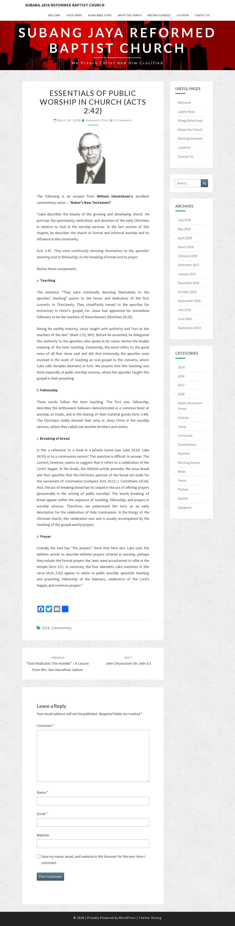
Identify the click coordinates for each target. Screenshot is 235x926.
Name (42, 792)
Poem (182, 480)
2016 (181, 376)
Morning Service (189, 462)
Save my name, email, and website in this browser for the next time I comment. (93, 859)
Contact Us (202, 15)
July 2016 (184, 310)
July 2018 (184, 220)
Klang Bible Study (100, 15)
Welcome (54, 15)
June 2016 (185, 319)
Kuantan (184, 453)
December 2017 (188, 265)
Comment (45, 725)
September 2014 (189, 328)
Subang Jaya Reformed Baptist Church (65, 5)
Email (42, 813)
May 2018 (184, 229)
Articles (183, 418)
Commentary (61, 627)
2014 (181, 367)
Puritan (183, 489)
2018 (45, 627)
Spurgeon (184, 507)
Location (183, 15)
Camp (182, 426)
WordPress (127, 918)
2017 (181, 385)
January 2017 (187, 274)
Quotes (183, 498)
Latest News (74, 15)
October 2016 (187, 292)
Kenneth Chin (97, 120)
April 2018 (185, 238)
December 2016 (188, 283)
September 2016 (189, 301)
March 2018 (186, 247)
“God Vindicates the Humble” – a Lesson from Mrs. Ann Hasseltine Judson (57, 664)
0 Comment (123, 120)
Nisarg (156, 918)
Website (43, 835)
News (181, 471)
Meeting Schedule (159, 15)
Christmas (185, 435)
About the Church (129, 15)
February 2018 (187, 256)
